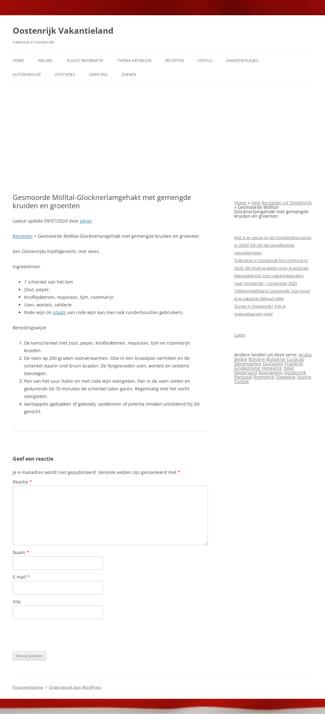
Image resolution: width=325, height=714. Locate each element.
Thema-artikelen (134, 60)
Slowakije (285, 377)
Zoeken (129, 74)
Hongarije (272, 368)
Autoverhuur (27, 74)
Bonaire (257, 359)
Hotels (205, 60)
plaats (59, 312)
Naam (21, 552)
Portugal (243, 377)
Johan (86, 221)
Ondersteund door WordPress (75, 687)
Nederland (245, 372)
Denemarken (248, 363)
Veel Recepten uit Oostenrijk (281, 203)
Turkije (241, 381)
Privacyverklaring (28, 687)
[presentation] (61, 635)
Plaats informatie (85, 60)
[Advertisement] (162, 137)
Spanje (304, 377)
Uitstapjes (65, 74)
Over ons (98, 74)
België (240, 359)
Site (17, 602)
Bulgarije (275, 359)
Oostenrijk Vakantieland (63, 30)
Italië (288, 368)
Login (240, 335)
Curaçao (295, 359)
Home (18, 60)
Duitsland (273, 363)
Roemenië (264, 377)
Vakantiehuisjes (242, 60)
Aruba (305, 355)
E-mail (21, 577)
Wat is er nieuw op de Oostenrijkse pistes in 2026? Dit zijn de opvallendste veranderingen (272, 245)
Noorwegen (270, 372)
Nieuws (45, 60)
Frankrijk (294, 363)
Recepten (174, 60)
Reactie (22, 482)
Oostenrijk (295, 372)
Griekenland (247, 368)
